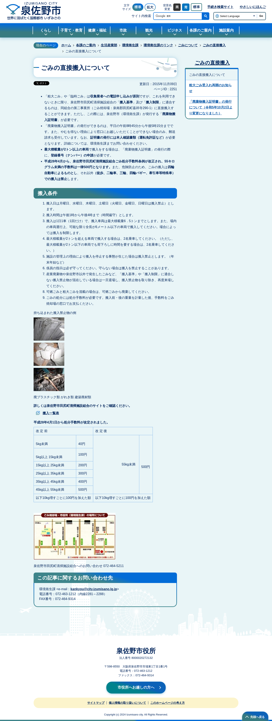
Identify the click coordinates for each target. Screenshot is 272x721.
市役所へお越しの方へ (136, 687)
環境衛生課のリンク (158, 45)
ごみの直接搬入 (214, 45)
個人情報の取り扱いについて (127, 702)
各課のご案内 (86, 45)
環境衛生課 (130, 45)
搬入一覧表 (51, 413)
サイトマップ (95, 702)
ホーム (66, 45)
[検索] (179, 16)
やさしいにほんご (253, 7)
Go (261, 15)
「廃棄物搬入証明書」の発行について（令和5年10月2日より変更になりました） (210, 107)
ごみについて (188, 45)
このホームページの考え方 (167, 702)
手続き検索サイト (220, 7)
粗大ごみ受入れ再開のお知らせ (210, 88)
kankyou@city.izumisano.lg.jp (93, 589)
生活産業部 (109, 45)
